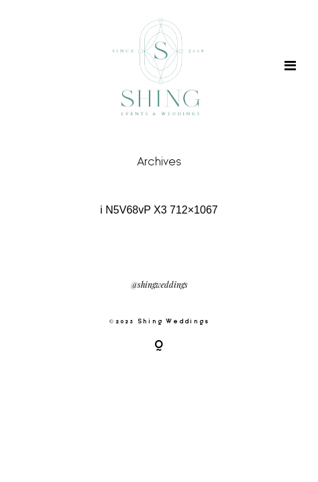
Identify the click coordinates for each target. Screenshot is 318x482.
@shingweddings (159, 285)
